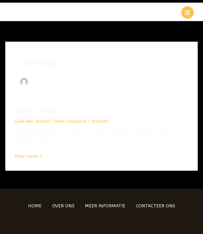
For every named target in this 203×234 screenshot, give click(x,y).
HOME (34, 205)
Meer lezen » (28, 155)
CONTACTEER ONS (155, 205)
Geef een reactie (32, 121)
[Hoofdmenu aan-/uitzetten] (187, 12)
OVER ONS (63, 205)
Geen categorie (70, 121)
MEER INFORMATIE (105, 205)
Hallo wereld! (38, 111)
